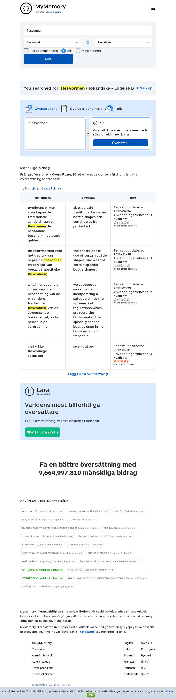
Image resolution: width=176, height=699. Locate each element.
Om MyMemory (42, 643)
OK (91, 695)
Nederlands (131, 674)
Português (148, 649)
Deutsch (129, 667)
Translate (38, 649)
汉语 (144, 667)
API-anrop (144, 88)
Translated (86, 631)
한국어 (145, 674)
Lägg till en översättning (43, 188)
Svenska (146, 643)
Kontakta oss (41, 661)
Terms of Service (43, 674)
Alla (67, 50)
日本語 (145, 661)
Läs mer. (169, 691)
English (128, 643)
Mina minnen (88, 50)
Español (129, 655)
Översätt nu (120, 143)
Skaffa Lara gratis (42, 432)
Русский (146, 655)
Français (129, 661)
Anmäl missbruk (42, 655)
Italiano (128, 649)
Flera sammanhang (41, 50)
